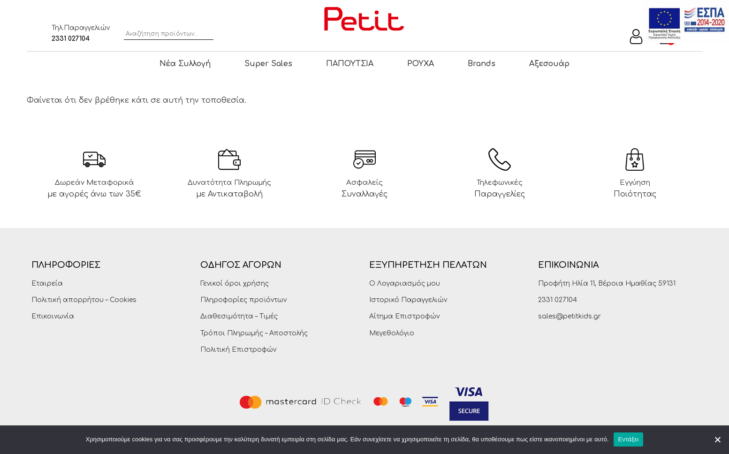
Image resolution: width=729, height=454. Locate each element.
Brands (481, 64)
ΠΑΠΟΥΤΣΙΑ (349, 64)
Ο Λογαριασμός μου (404, 283)
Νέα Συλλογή (185, 64)
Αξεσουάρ (549, 64)
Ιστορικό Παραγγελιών (408, 299)
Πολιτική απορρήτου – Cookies (84, 299)
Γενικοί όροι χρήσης (234, 283)
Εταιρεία (47, 283)
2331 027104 (71, 38)
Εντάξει (628, 439)
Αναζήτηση (207, 32)
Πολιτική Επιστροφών (238, 349)
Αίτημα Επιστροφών (404, 316)
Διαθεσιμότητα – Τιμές (239, 316)
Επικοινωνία (52, 316)
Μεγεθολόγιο (391, 333)
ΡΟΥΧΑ (420, 64)
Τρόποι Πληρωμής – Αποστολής (254, 333)
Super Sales (268, 64)
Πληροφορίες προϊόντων (243, 299)
